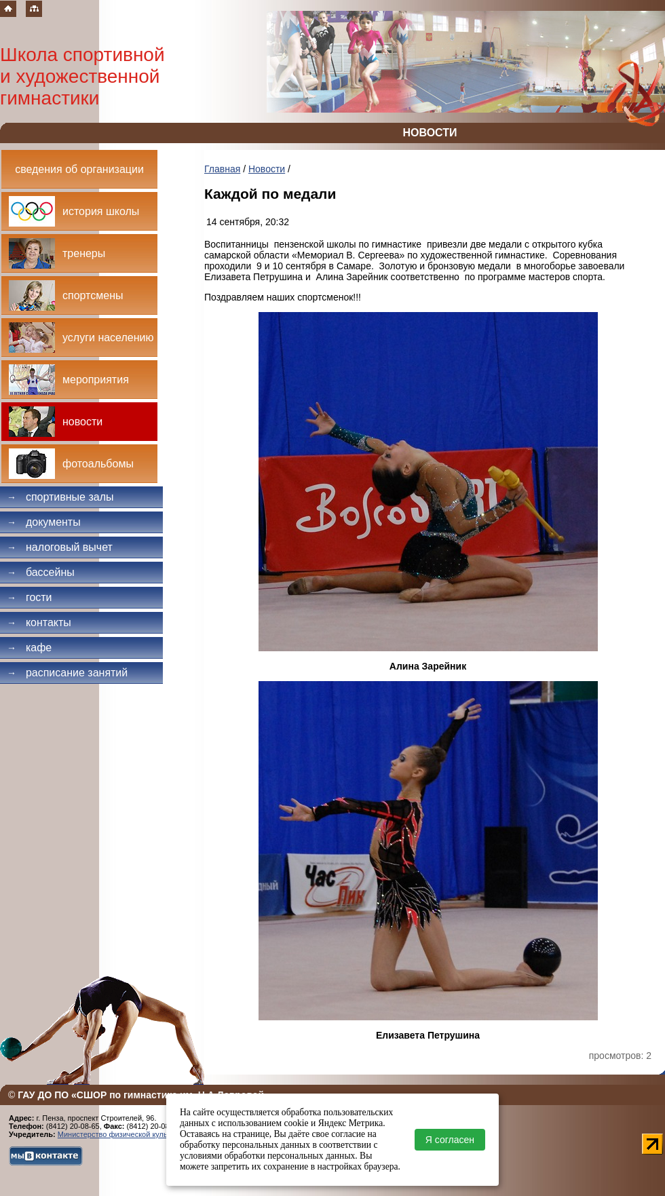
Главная (222, 168)
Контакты (39, 622)
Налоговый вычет (60, 547)
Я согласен (449, 1139)
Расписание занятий (67, 672)
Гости (29, 597)
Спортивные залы (60, 497)
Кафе (29, 647)
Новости (266, 168)
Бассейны (41, 572)
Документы (44, 522)
